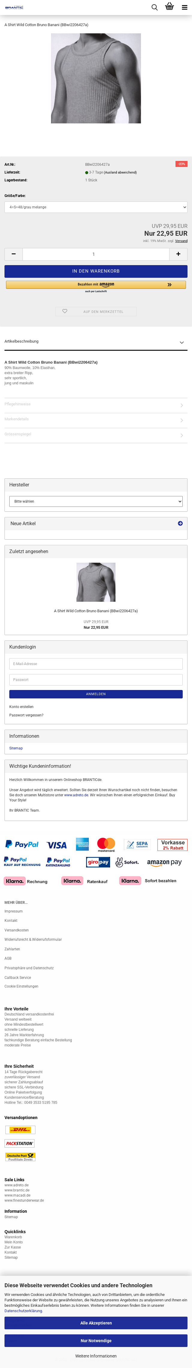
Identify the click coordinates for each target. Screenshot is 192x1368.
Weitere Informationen (96, 1356)
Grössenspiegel (17, 434)
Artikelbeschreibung (21, 341)
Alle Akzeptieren (96, 1323)
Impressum (13, 911)
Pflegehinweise (17, 404)
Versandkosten (16, 930)
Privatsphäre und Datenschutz (29, 968)
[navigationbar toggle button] (184, 7)
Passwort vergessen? (26, 715)
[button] (13, 254)
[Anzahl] (96, 254)
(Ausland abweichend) (120, 172)
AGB (7, 958)
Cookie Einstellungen (21, 986)
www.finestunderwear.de (24, 1200)
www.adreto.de (76, 795)
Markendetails (16, 419)
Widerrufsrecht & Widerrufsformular (33, 939)
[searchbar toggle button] (154, 7)
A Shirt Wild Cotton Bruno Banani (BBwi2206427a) (96, 611)
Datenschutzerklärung (23, 1311)
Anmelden (96, 694)
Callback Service (17, 978)
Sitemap (16, 748)
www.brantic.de (16, 1190)
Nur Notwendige (96, 1340)
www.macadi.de (17, 1195)
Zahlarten (12, 949)
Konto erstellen (21, 707)
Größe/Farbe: (15, 196)
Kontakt (10, 921)
